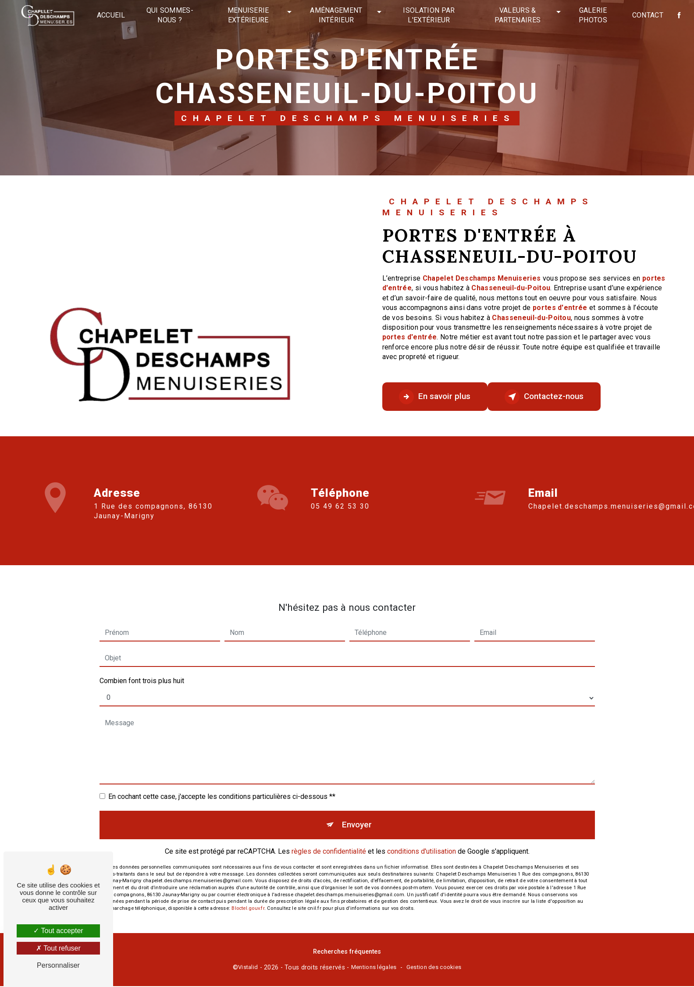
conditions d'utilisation (421, 841)
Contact (647, 15)
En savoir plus (436, 396)
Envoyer (357, 814)
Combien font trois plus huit (142, 670)
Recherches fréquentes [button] (347, 952)
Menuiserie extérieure (248, 15)
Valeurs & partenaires (518, 15)
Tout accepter (58, 930)
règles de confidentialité (329, 841)
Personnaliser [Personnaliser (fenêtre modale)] (58, 965)
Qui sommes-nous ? (170, 15)
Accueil (111, 15)
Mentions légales (374, 968)
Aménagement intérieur (336, 15)
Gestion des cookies (433, 968)
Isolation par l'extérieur (429, 15)
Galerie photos (593, 15)
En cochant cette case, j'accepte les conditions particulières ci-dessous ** (221, 786)
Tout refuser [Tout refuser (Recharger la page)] (58, 948)
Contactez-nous (547, 396)
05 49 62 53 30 (340, 516)
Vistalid (248, 968)
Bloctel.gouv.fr (247, 898)
